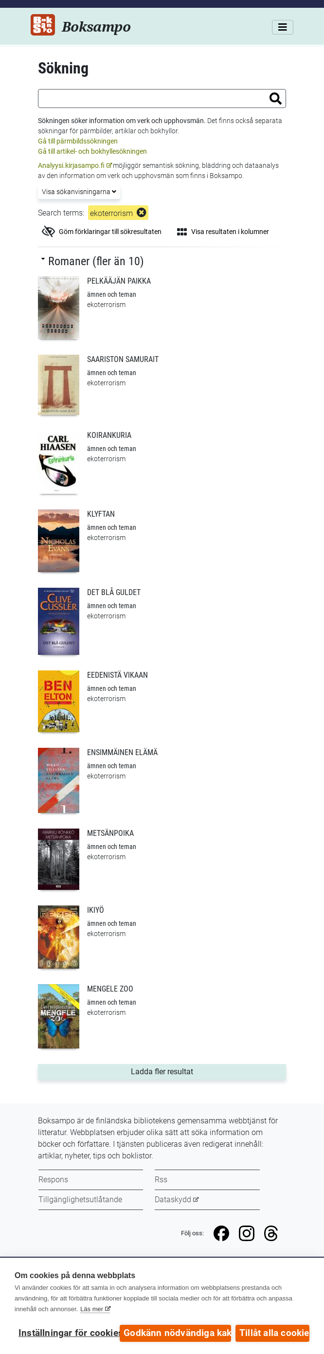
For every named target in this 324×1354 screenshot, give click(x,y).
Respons (53, 1179)
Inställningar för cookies (66, 1333)
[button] (276, 99)
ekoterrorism (111, 213)
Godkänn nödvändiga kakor (177, 1333)
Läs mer (91, 1309)
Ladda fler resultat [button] (180, 1070)
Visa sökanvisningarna (79, 192)
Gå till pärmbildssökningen (78, 141)
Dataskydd (173, 1199)
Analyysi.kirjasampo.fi (71, 165)
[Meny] (282, 27)
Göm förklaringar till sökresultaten (102, 231)
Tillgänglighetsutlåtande (80, 1199)
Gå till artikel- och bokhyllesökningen (92, 151)
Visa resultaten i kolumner (223, 231)
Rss (161, 1179)
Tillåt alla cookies (274, 1333)
